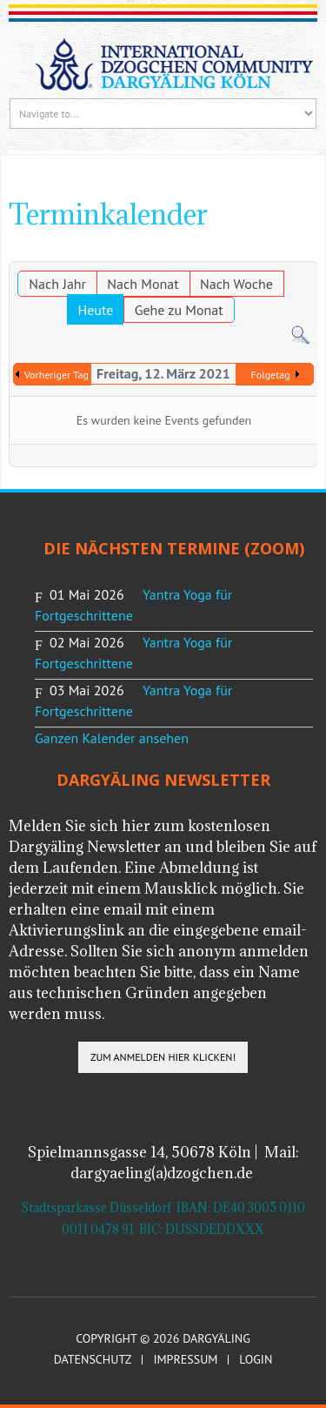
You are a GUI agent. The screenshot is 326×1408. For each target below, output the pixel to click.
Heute (95, 309)
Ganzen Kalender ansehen (112, 738)
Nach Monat (142, 283)
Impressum (185, 1359)
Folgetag (270, 374)
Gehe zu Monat (179, 309)
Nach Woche (236, 283)
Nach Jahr (57, 283)
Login (255, 1359)
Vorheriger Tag (56, 374)
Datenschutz (93, 1359)
